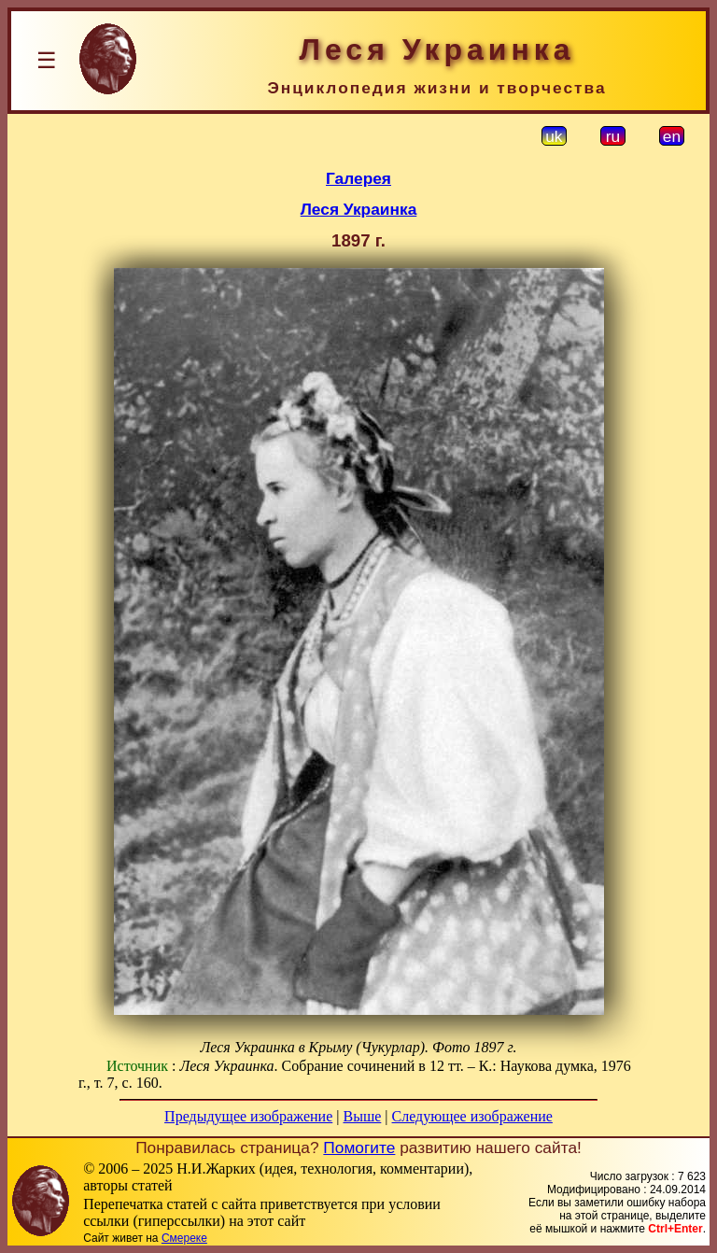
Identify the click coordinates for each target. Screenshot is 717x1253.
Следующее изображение (472, 1116)
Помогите (359, 1147)
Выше (362, 1116)
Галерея (358, 178)
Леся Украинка (359, 209)
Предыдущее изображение (248, 1116)
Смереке (184, 1238)
